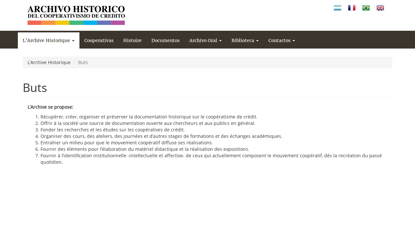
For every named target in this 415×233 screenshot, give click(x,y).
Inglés (380, 8)
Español (337, 8)
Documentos (165, 40)
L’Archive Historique (49, 40)
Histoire (132, 40)
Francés (352, 8)
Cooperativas (98, 40)
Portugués (366, 8)
